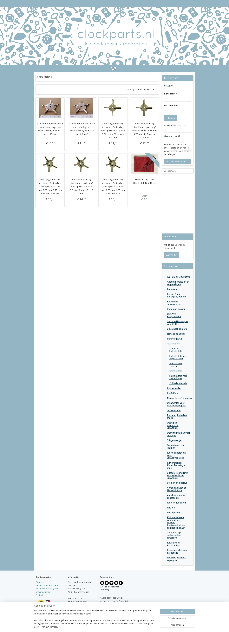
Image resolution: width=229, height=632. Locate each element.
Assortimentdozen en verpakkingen (178, 283)
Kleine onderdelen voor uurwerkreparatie (179, 455)
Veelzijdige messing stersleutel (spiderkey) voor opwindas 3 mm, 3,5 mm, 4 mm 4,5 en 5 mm (81, 186)
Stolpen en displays (179, 482)
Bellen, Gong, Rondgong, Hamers (179, 295)
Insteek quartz (179, 338)
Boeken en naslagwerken (174, 303)
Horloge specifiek (176, 334)
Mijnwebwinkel (146, 627)
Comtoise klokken (176, 309)
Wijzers (179, 507)
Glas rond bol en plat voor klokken (179, 322)
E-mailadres (170, 93)
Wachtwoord (171, 105)
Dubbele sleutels (178, 383)
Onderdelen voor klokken (179, 446)
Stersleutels (175, 371)
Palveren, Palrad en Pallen (179, 416)
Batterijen (172, 289)
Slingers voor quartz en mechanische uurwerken (179, 475)
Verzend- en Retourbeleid (47, 585)
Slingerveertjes (179, 440)
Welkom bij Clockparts (178, 277)
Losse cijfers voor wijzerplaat (179, 559)
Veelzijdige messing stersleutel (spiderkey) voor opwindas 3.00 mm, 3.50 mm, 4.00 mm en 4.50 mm (113, 130)
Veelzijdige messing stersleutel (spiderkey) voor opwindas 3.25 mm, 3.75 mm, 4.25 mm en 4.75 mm (144, 130)
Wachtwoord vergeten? (175, 125)
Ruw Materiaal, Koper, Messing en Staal (179, 465)
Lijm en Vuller (174, 388)
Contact (39, 595)
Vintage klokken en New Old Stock (179, 489)
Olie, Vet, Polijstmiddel (179, 315)
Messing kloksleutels (175, 350)
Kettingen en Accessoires (179, 544)
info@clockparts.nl (79, 608)
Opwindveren (179, 410)
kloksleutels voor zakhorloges (178, 377)
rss (109, 627)
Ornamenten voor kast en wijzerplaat (179, 404)
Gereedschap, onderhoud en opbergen (179, 535)
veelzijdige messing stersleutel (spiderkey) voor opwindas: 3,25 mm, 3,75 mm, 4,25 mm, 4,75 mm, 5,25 (113, 186)
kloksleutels (179, 343)
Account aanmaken (175, 161)
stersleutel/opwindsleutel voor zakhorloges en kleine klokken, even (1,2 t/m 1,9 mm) (82, 129)
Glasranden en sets (179, 329)
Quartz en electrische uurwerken (179, 425)
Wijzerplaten (179, 512)
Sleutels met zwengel (180, 365)
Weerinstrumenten (179, 502)
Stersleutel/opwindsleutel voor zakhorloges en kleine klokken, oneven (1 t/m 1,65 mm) (50, 129)
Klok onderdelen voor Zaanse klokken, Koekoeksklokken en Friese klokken (179, 522)
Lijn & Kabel (179, 393)
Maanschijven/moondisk (179, 398)
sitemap (103, 627)
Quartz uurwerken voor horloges (178, 434)
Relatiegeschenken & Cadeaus (179, 551)
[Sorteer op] (146, 89)
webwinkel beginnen (120, 627)
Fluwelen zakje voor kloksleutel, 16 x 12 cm (144, 181)
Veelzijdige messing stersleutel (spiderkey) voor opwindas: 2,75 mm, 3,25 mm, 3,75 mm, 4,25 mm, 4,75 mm (50, 186)
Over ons (39, 582)
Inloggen (170, 118)
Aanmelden (171, 255)
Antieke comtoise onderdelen (176, 496)
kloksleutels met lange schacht (180, 357)
